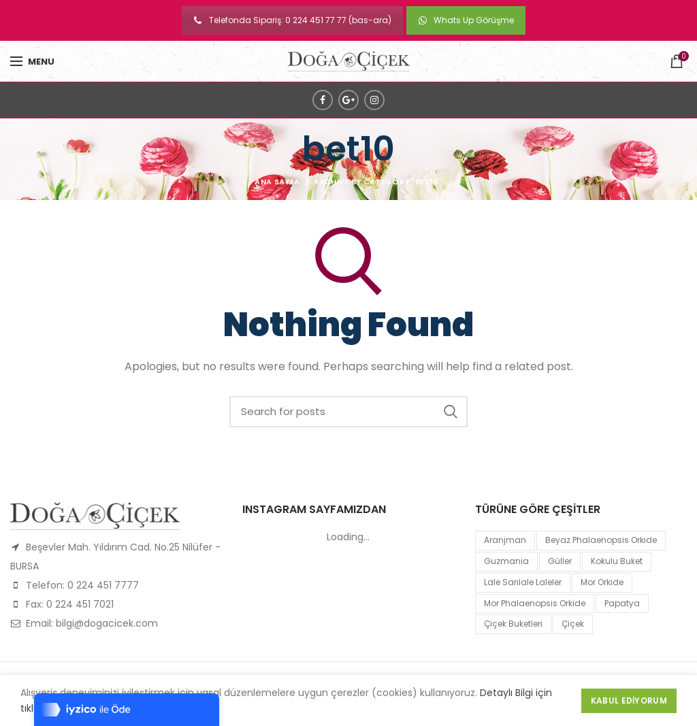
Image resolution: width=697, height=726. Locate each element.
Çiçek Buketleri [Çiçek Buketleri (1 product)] (513, 623)
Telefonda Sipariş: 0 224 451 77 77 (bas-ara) (292, 20)
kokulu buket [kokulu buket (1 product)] (617, 561)
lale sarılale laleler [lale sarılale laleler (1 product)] (523, 582)
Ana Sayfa (277, 181)
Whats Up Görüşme (466, 20)
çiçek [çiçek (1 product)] (573, 623)
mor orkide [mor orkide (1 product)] (602, 582)
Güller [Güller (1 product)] (560, 561)
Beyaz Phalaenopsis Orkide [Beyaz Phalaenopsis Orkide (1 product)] (601, 540)
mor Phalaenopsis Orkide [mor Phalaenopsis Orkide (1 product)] (534, 603)
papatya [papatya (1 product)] (622, 603)
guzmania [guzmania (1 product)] (506, 561)
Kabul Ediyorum (629, 700)
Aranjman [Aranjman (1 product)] (505, 540)
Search (451, 411)
